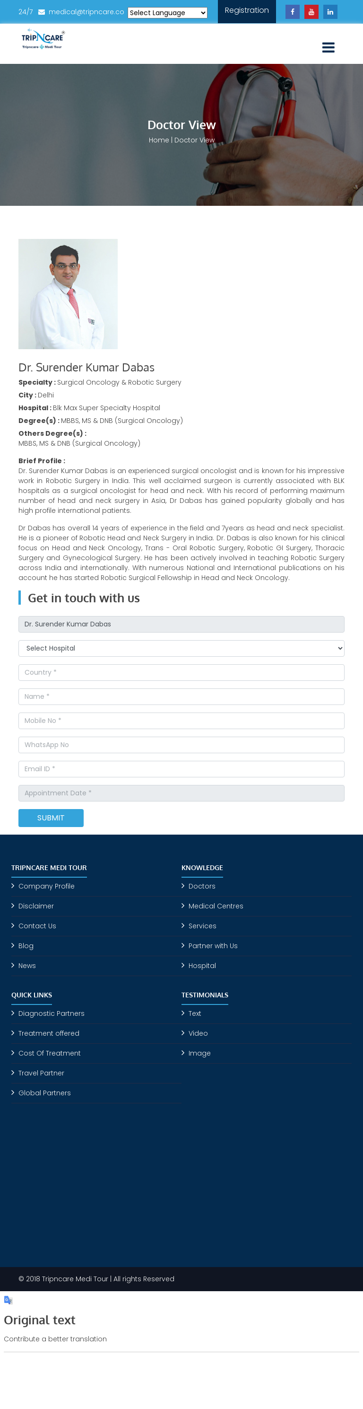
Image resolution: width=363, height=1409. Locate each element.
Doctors (202, 886)
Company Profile (46, 886)
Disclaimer (36, 906)
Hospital (202, 965)
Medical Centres (216, 906)
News (27, 965)
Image (200, 1053)
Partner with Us (213, 946)
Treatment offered (48, 1033)
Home (159, 140)
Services (202, 926)
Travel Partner (41, 1073)
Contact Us (37, 926)
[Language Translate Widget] (167, 12)
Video (198, 1033)
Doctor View (194, 140)
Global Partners (44, 1093)
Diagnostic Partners (51, 1013)
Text (195, 1013)
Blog (26, 946)
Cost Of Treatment (49, 1053)
